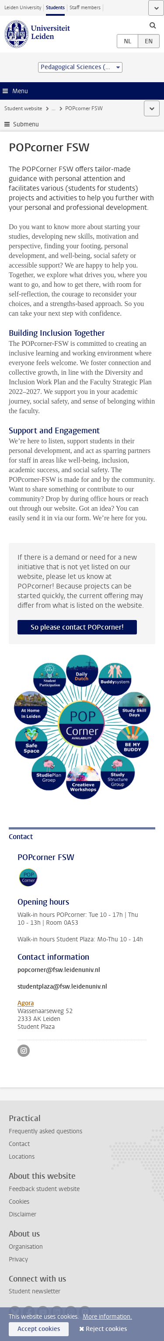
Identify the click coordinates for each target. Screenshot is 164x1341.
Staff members (85, 7)
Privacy (18, 1259)
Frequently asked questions (45, 1131)
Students (55, 7)
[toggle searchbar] (153, 25)
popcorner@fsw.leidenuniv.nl (58, 970)
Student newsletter (34, 1291)
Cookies (19, 1202)
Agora (25, 1003)
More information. (107, 1317)
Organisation (26, 1247)
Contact (19, 1144)
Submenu (26, 124)
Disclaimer (22, 1214)
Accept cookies (38, 1329)
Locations (22, 1157)
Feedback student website (44, 1189)
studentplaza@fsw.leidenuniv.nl (62, 987)
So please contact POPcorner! (77, 627)
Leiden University (22, 7)
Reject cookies (106, 1329)
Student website (23, 108)
